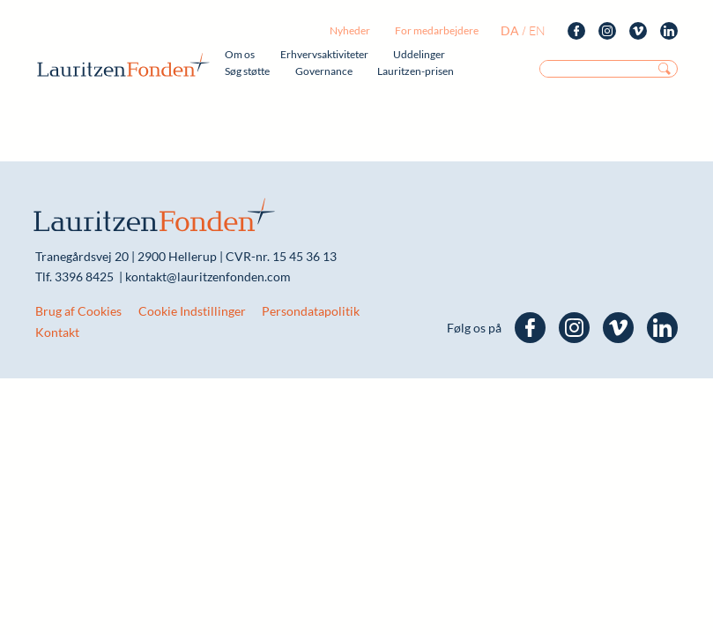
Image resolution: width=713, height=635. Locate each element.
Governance (324, 71)
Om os (240, 54)
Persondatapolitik (311, 310)
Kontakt (57, 332)
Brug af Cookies (78, 310)
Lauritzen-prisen (415, 71)
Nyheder (350, 30)
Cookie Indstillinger (192, 310)
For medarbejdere (437, 30)
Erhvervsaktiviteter (324, 54)
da (510, 30)
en (537, 30)
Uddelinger (419, 54)
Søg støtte (247, 71)
